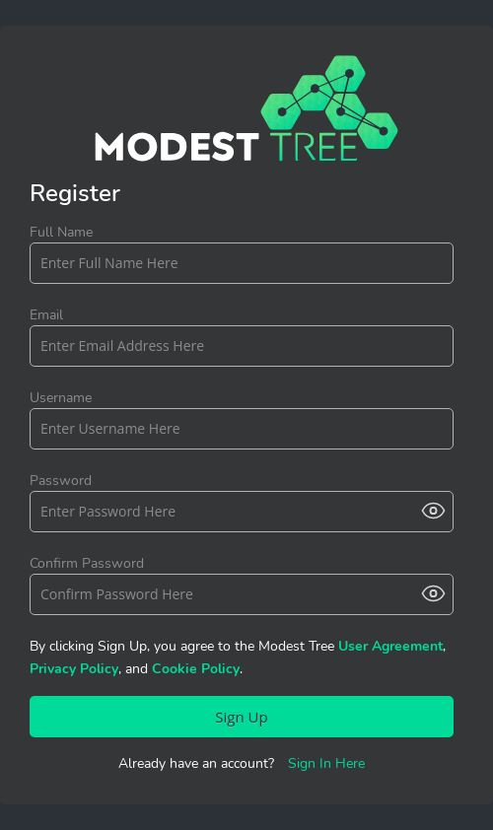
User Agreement (390, 646)
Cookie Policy (196, 668)
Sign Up (241, 716)
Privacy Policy (74, 668)
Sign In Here (326, 763)
